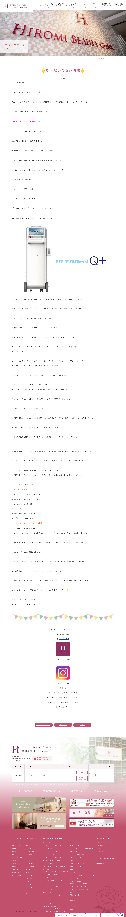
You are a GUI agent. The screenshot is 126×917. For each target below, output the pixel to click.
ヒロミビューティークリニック (64, 629)
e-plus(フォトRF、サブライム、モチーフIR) (54, 866)
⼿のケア (28, 890)
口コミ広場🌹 (64, 639)
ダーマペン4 (46, 898)
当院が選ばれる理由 (17, 857)
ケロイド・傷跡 (100, 851)
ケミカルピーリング (48, 877)
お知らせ (14, 866)
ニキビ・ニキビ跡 (30, 851)
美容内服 (28, 884)
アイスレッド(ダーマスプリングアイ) (79, 886)
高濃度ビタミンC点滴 (75, 866)
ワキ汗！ (82, 725)
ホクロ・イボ (29, 863)
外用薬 (71, 909)
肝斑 (27, 846)
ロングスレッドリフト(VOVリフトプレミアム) (81, 889)
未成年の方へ (15, 872)
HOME (85, 58)
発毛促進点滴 (73, 869)
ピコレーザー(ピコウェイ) (50, 849)
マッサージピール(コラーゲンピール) (52, 880)
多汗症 (28, 869)
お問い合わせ (15, 869)
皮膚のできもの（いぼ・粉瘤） (104, 843)
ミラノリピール (47, 883)
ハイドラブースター (48, 889)
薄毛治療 (72, 901)
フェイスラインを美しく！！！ (44, 725)
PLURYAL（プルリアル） (76, 846)
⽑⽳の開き (29, 854)
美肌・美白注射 (74, 851)
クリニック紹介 (16, 846)
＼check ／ (67, 683)
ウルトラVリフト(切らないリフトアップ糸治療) (82, 875)
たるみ (28, 860)
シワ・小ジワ (29, 857)
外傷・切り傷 (99, 846)
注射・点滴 (29, 875)
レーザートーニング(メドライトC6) (52, 846)
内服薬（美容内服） (75, 895)
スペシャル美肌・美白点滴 (77, 863)
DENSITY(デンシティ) (48, 854)
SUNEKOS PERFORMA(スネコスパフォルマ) (54, 911)
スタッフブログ (93, 58)
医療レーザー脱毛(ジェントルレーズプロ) (53, 892)
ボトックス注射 (47, 904)
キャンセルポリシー (17, 875)
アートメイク (73, 904)
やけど (98, 849)
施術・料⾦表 (15, 851)
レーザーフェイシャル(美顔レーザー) (52, 857)
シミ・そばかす (30, 843)
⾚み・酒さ (29, 887)
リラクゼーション (74, 906)
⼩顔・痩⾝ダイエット (32, 866)
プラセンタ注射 (74, 860)
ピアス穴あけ (73, 898)
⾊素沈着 (28, 849)
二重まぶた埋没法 (101, 863)
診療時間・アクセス (17, 849)
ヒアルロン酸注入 (47, 901)
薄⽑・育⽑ (29, 878)
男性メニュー (29, 893)
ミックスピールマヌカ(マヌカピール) (52, 886)
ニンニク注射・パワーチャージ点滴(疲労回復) (81, 849)
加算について (15, 860)
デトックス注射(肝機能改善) (77, 854)
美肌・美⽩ (29, 881)
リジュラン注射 (74, 843)
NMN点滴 (72, 872)
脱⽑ (27, 872)
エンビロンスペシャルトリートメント (53, 874)
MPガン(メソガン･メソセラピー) (51, 895)
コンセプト (15, 854)
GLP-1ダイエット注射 (75, 857)
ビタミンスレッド (74, 878)
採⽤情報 (14, 863)
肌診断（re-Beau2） (75, 892)
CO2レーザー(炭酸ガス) (49, 863)
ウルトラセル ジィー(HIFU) (50, 851)
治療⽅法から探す (47, 843)
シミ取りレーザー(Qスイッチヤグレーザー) (54, 860)
